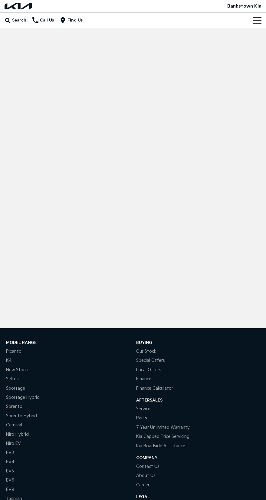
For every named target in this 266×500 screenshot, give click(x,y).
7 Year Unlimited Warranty (163, 427)
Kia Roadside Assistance (160, 445)
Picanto (13, 351)
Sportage (15, 388)
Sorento (14, 406)
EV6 (10, 480)
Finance (143, 379)
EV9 (10, 489)
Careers (144, 485)
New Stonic (17, 369)
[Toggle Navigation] (257, 20)
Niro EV (13, 443)
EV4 (10, 462)
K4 (9, 360)
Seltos (12, 379)
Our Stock (146, 351)
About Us (146, 475)
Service (143, 409)
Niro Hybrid (17, 434)
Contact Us (147, 466)
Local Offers (148, 369)
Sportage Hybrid (23, 397)
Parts (141, 418)
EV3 (10, 452)
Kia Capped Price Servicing (162, 436)
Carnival (14, 425)
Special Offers (150, 360)
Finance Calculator (154, 388)
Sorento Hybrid (21, 415)
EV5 (10, 471)
